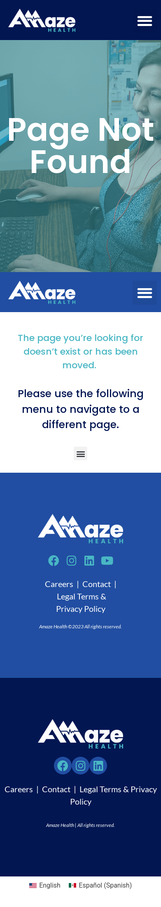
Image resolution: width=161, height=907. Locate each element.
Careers (59, 584)
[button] (145, 21)
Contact (96, 584)
